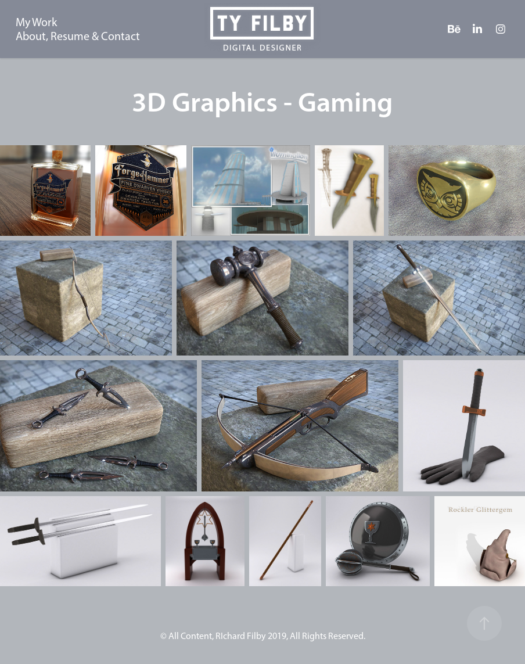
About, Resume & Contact (78, 36)
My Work (36, 22)
